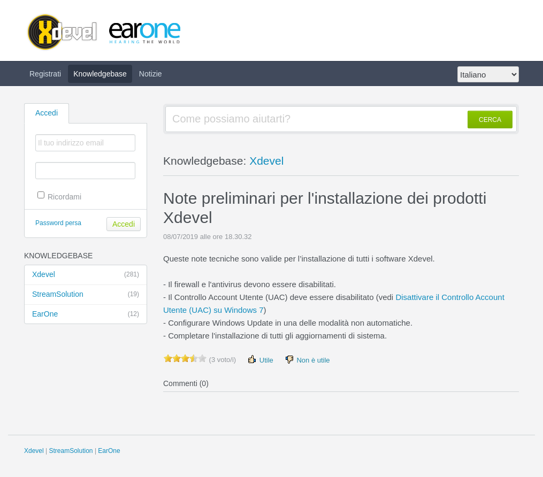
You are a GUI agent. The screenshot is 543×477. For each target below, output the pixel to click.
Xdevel (85, 275)
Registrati (45, 74)
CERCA (490, 120)
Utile (260, 359)
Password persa (58, 223)
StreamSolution (85, 294)
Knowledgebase (100, 74)
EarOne (85, 314)
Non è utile (307, 359)
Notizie (150, 74)
